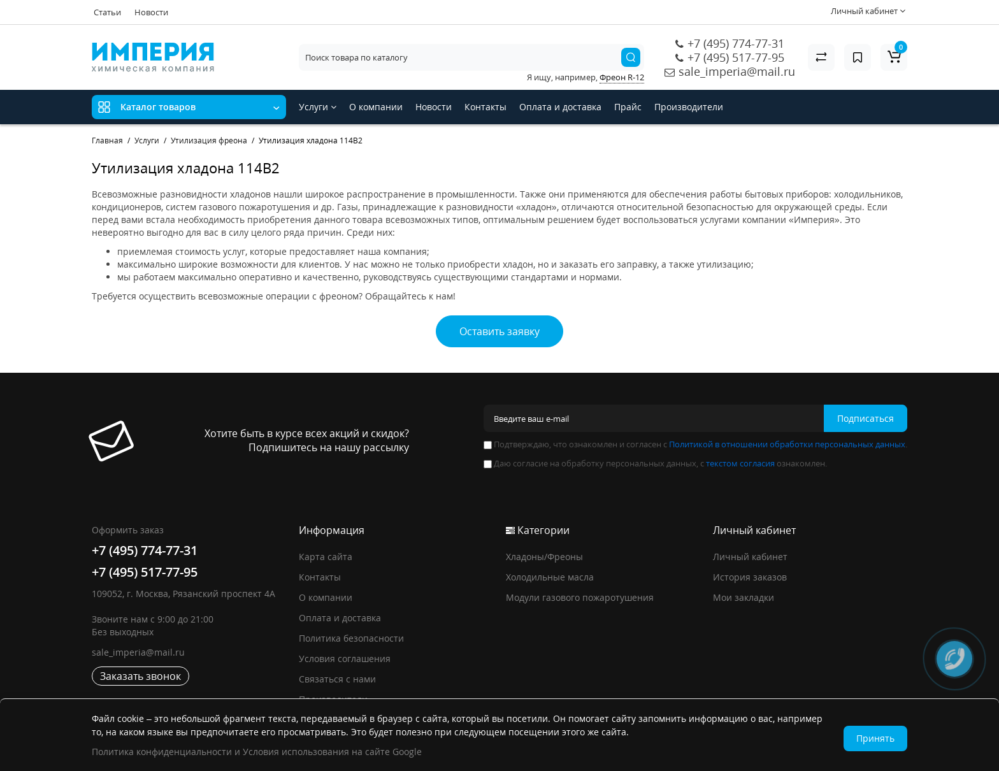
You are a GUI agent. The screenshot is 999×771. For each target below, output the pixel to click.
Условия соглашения (345, 658)
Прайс (628, 107)
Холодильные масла (550, 577)
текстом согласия (740, 463)
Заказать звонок (140, 676)
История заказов (750, 577)
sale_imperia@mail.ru (737, 71)
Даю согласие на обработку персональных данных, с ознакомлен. (655, 463)
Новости (151, 12)
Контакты (485, 107)
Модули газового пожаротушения (580, 597)
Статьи (107, 12)
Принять (875, 738)
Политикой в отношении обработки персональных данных (787, 444)
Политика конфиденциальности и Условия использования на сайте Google (257, 752)
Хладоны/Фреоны (544, 557)
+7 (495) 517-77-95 (735, 57)
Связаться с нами (337, 679)
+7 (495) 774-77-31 (735, 43)
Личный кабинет (750, 557)
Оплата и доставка (560, 107)
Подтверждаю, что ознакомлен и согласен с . (695, 444)
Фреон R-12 (622, 77)
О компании (376, 107)
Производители (688, 107)
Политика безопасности (351, 638)
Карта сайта (325, 557)
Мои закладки (743, 597)
